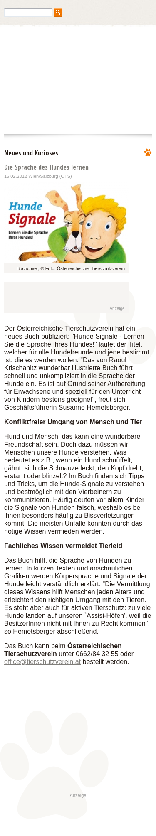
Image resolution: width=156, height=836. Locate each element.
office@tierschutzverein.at (42, 661)
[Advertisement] (59, 297)
